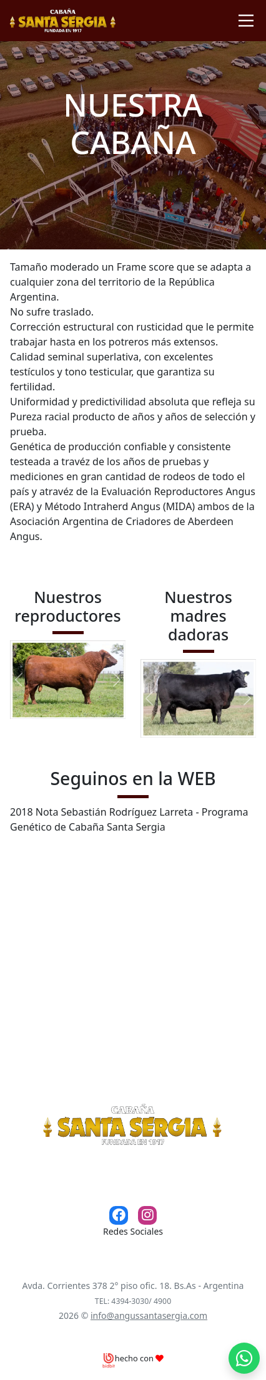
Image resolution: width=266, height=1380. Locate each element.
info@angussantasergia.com (149, 1315)
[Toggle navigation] (246, 20)
